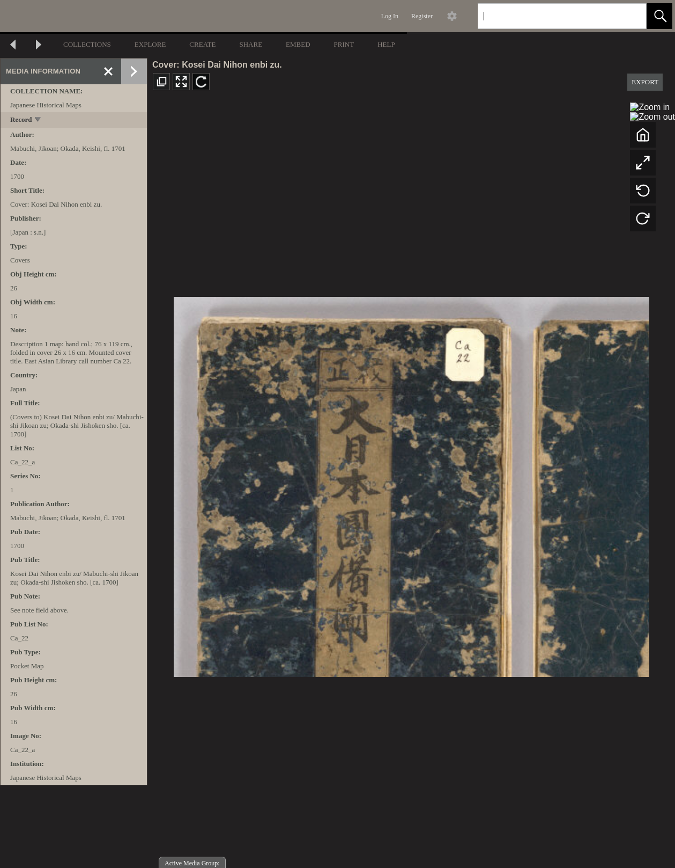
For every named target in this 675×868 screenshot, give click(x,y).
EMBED (298, 44)
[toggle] (38, 120)
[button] (659, 16)
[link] (630, 16)
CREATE (202, 44)
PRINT (344, 44)
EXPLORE (150, 44)
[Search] (549, 16)
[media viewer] (411, 484)
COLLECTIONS (87, 44)
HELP (386, 44)
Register (422, 16)
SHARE (250, 44)
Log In (389, 16)
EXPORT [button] (645, 82)
